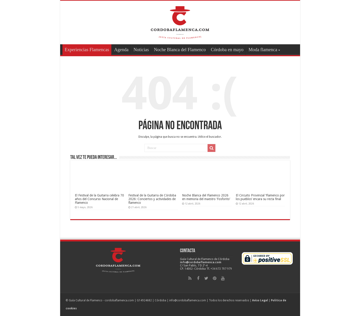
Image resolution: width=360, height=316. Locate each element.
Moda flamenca (262, 49)
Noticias (141, 49)
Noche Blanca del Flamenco (180, 49)
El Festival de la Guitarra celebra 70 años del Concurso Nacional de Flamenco (99, 198)
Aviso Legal (260, 300)
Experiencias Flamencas (87, 49)
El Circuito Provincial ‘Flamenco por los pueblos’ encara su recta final (260, 197)
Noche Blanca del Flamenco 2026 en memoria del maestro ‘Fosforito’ (206, 197)
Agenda (121, 49)
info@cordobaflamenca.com (200, 262)
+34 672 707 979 (221, 268)
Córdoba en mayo (227, 49)
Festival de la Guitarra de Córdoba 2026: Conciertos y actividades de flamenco (152, 198)
